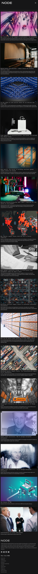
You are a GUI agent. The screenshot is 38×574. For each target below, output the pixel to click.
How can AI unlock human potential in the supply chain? (18, 338)
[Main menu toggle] (35, 3)
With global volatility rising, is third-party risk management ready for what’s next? (16, 271)
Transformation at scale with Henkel (12, 532)
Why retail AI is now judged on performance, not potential (19, 37)
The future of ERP (6, 502)
